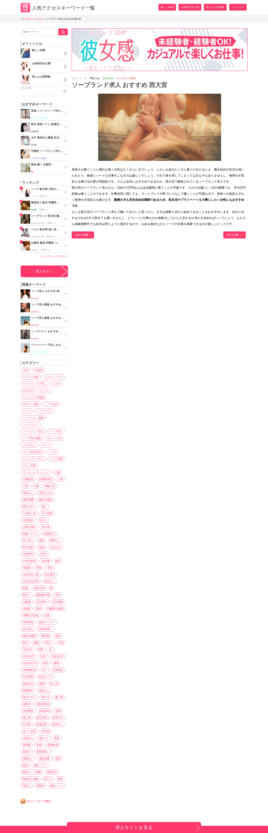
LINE (26, 370)
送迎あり (28, 738)
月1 (51, 649)
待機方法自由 (31, 615)
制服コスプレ (31, 533)
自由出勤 (44, 710)
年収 (58, 595)
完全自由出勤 (31, 581)
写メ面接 (47, 513)
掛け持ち (28, 629)
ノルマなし (29, 445)
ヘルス (53, 452)
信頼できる (45, 492)
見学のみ (58, 717)
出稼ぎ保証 (29, 526)
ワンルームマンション (36, 472)
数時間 (46, 635)
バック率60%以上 (33, 452)
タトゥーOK (54, 438)
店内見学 (41, 601)
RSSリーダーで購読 (38, 801)
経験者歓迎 (43, 704)
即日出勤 (28, 547)
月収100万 (29, 656)
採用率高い (45, 629)
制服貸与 (49, 533)
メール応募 (56, 458)
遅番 (56, 738)
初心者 (46, 526)
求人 (44, 670)
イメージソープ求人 (35, 383)
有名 (45, 663)
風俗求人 (52, 772)
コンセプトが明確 (33, 397)
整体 (58, 635)
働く (44, 506)
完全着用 (49, 574)
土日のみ (55, 547)
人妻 (60, 479)
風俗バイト (40, 765)
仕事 (36, 486)
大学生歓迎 (29, 561)
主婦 (57, 472)
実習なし (49, 581)
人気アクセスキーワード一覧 (58, 8)
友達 (41, 547)
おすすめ (28, 390)
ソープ (27, 411)
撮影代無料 (29, 635)
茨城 (58, 710)
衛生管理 (41, 717)
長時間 (27, 744)
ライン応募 (29, 465)
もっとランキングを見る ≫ (54, 256)
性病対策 (28, 622)
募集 (41, 540)
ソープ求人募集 (32, 438)
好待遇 (46, 561)
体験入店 (50, 486)
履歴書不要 (43, 595)
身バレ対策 (29, 731)
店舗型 (27, 608)
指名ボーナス (47, 622)
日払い (49, 642)
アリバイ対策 (31, 377)
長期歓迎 (52, 744)
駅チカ (48, 779)
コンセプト (238, 7)
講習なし (58, 724)
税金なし (44, 690)
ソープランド (31, 424)
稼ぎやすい (29, 697)
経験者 (27, 704)
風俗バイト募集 (32, 772)
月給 (43, 656)
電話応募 (44, 758)
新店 (25, 642)
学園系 (27, 567)
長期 (39, 744)
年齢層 (27, 601)
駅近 (60, 779)
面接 (58, 758)
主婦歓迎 (28, 479)
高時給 (40, 785)
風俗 (25, 765)
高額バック (56, 785)
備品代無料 (45, 499)
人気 (25, 486)
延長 (39, 608)
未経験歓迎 (29, 670)
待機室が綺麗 (55, 608)
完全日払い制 (31, 574)
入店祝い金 (29, 513)
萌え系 (27, 717)
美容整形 (28, 710)
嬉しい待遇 (167, 7)
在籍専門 (28, 554)
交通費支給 (45, 479)
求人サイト (44, 271)
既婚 (36, 642)
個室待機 (28, 499)
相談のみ (28, 683)
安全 (50, 567)
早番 (40, 649)
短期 (41, 683)
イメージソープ (53, 377)
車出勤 (46, 731)
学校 (39, 567)
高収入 (27, 785)
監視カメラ (45, 676)
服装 (56, 663)
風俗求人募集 (31, 779)
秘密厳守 (28, 690)
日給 (61, 642)
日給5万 (27, 649)
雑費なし (28, 758)
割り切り (28, 540)
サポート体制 (31, 404)
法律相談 (58, 670)
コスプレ (44, 390)
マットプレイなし (33, 458)
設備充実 (41, 724)
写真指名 (28, 520)
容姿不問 (39, 588)
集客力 (27, 751)
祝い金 (54, 683)
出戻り (43, 520)
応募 (47, 615)
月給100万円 (30, 663)
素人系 (59, 697)
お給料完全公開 (190, 7)
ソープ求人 (56, 431)
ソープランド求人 (33, 431)
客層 (25, 588)
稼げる (46, 697)
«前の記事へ (83, 235)
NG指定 (38, 370)
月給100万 (57, 656)
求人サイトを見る (134, 827)
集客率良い (43, 751)
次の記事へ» (234, 235)
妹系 (58, 561)
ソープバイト (44, 411)
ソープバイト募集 (33, 417)
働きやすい (29, 506)
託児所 (27, 724)
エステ (56, 383)
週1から (43, 738)
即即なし (55, 540)
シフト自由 (50, 404)
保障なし (28, 492)
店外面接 (58, 601)
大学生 (43, 554)
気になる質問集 (215, 7)
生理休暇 (28, 676)
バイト (46, 445)
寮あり (27, 595)
